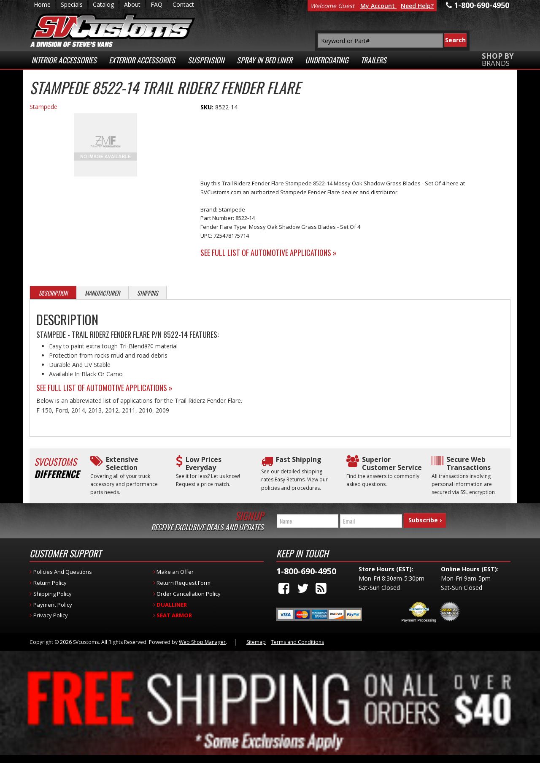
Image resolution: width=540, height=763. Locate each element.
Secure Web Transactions (468, 464)
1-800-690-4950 (306, 571)
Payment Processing (418, 620)
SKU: (207, 107)
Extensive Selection (122, 464)
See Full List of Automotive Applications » (268, 252)
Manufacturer (102, 292)
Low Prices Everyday (203, 464)
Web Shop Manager (202, 642)
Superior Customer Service (392, 464)
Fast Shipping (298, 460)
